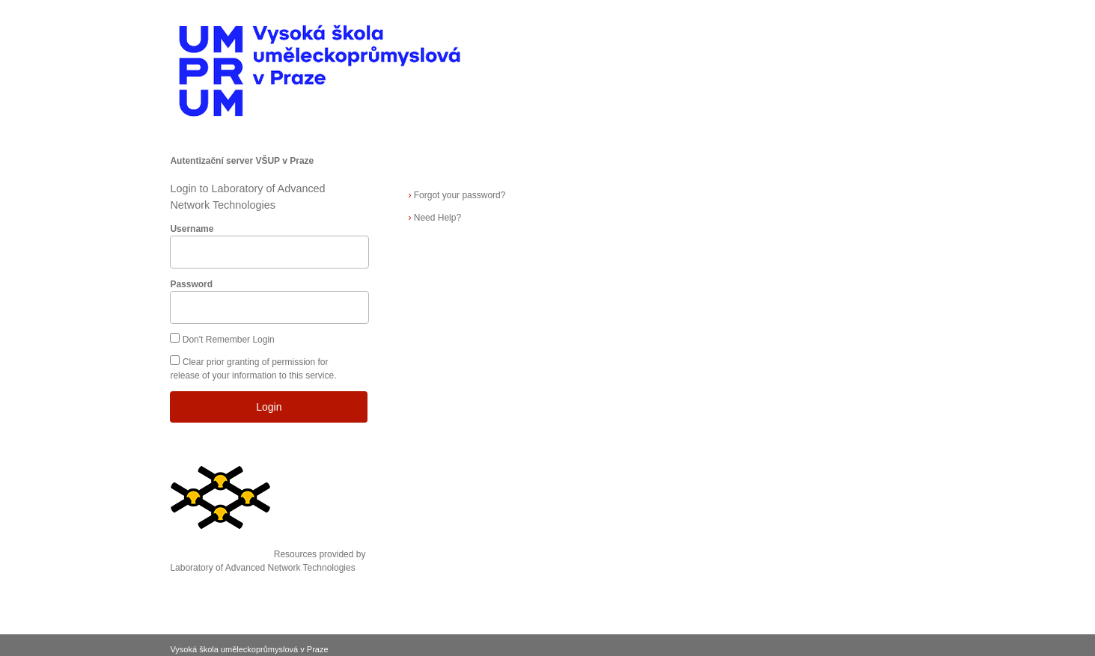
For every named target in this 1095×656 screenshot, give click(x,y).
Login (268, 407)
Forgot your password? (456, 195)
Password (191, 284)
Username (191, 229)
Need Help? (434, 217)
